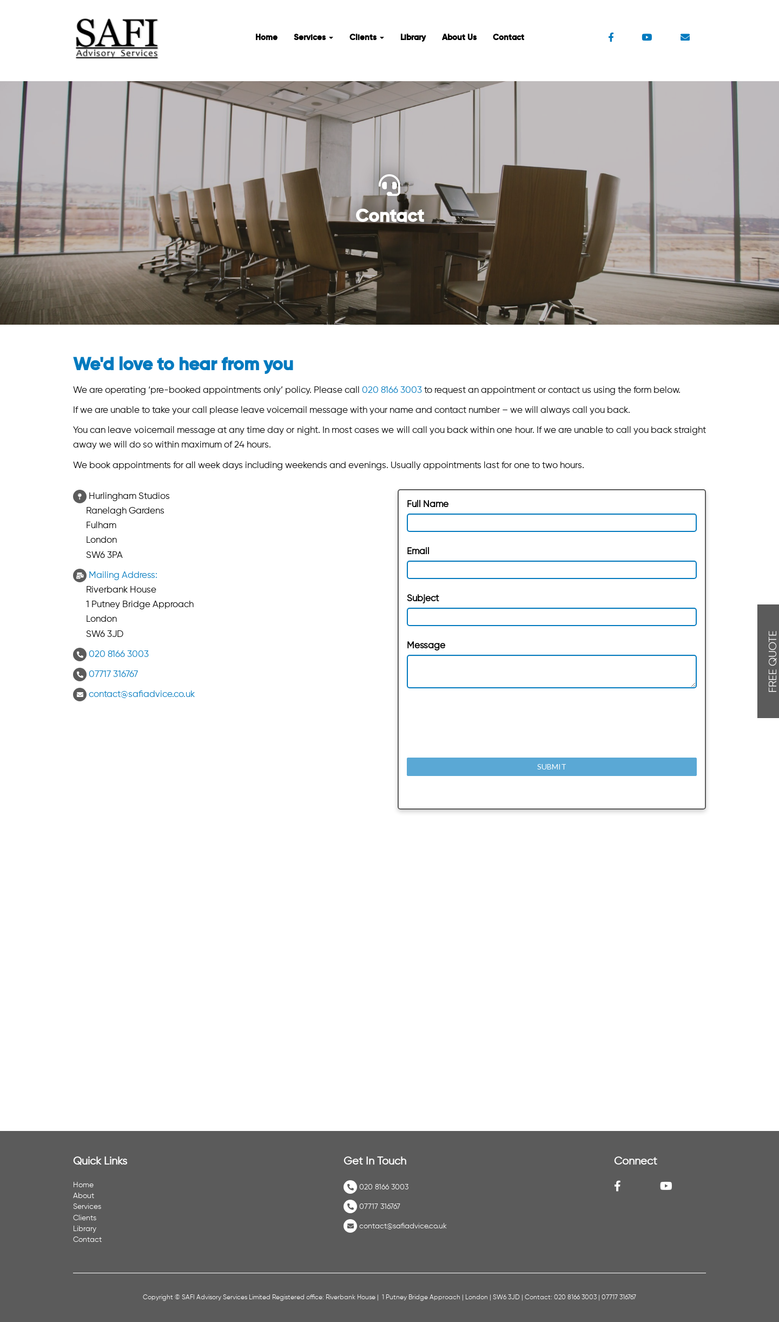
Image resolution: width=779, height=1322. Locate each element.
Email (418, 551)
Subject (423, 598)
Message (426, 645)
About (83, 1196)
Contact (508, 38)
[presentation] (489, 723)
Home (266, 38)
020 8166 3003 (392, 390)
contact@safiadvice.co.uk (142, 694)
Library (413, 38)
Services (313, 38)
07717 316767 (113, 674)
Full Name (427, 504)
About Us (459, 38)
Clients (366, 38)
